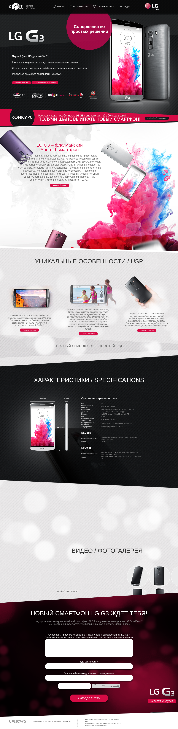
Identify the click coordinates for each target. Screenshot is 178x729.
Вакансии (57, 721)
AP (119, 723)
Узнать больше (21, 83)
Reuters (113, 723)
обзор (60, 7)
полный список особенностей (85, 346)
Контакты (66, 721)
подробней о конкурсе (157, 118)
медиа (127, 7)
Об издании (38, 721)
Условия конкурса (162, 701)
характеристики (105, 7)
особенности (80, 7)
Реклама (48, 721)
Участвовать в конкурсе (45, 83)
